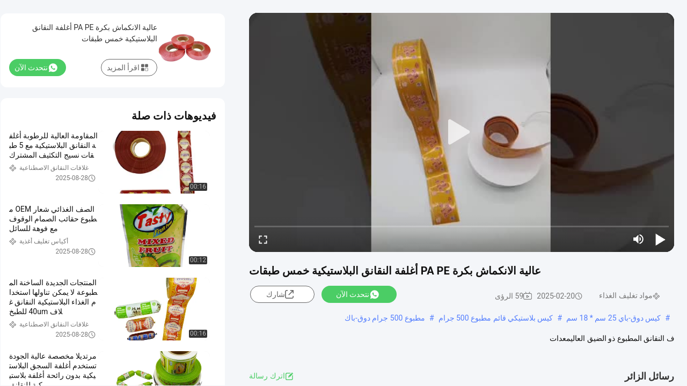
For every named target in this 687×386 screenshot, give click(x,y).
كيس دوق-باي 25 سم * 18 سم (613, 318)
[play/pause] (660, 239)
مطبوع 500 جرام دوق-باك (385, 318)
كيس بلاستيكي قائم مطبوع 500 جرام (495, 318)
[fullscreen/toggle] (263, 239)
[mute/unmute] (638, 239)
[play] (461, 132)
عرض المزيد (401, 349)
